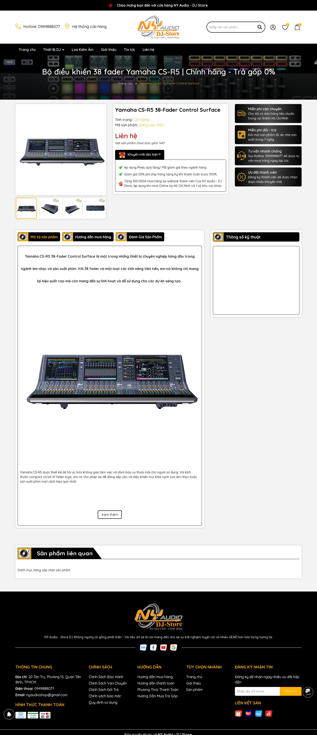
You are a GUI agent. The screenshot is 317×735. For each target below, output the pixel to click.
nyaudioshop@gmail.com (46, 695)
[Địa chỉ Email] (268, 691)
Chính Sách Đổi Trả (104, 689)
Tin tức (129, 49)
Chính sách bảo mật (105, 696)
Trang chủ (27, 49)
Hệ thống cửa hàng (89, 26)
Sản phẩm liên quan (65, 553)
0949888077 (49, 26)
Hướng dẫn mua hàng (155, 677)
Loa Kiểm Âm (83, 49)
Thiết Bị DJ (52, 49)
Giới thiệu (108, 49)
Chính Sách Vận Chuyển (108, 683)
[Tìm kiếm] (259, 27)
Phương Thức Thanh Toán (157, 689)
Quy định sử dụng (103, 702)
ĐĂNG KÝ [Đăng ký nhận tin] (290, 691)
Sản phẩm (194, 689)
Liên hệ (148, 49)
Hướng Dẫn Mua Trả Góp (157, 696)
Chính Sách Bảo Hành (106, 677)
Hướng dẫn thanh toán (155, 683)
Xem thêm (109, 514)
